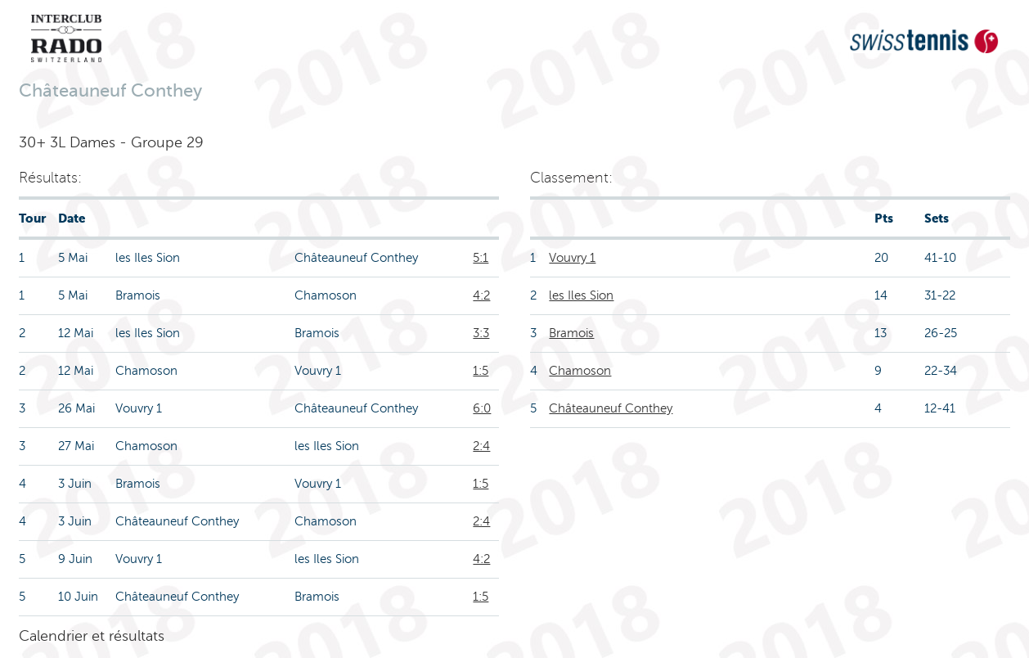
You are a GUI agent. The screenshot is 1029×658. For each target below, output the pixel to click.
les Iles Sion (581, 295)
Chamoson (580, 370)
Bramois (571, 333)
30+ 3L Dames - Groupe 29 (111, 142)
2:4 (481, 446)
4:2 (481, 295)
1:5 (480, 370)
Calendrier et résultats (91, 636)
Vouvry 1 (572, 257)
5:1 (480, 257)
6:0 (482, 408)
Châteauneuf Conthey (610, 408)
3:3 (481, 333)
